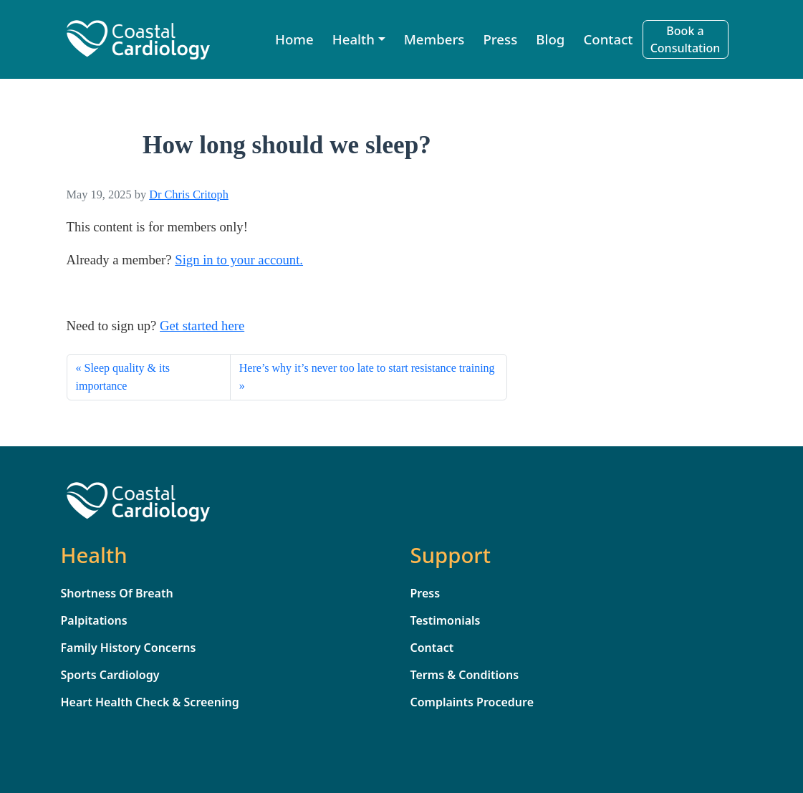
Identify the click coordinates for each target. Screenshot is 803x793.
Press (500, 39)
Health (353, 39)
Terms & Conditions (464, 675)
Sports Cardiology (110, 675)
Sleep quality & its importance (123, 377)
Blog (550, 39)
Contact (608, 39)
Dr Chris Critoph (189, 194)
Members (434, 39)
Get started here (202, 325)
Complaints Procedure (472, 702)
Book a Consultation (685, 39)
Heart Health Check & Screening (150, 702)
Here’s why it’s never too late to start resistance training (367, 368)
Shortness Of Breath (117, 593)
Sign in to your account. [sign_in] (239, 259)
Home (294, 39)
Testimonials (445, 620)
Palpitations (94, 620)
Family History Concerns (128, 647)
